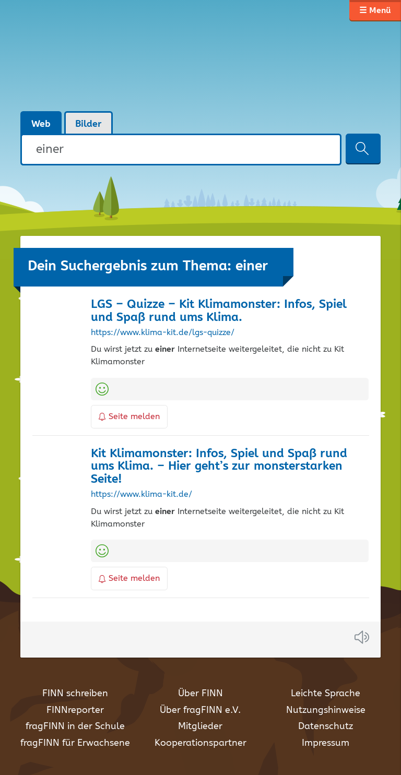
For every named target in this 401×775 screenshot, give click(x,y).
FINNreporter (75, 710)
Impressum (325, 743)
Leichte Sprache (325, 693)
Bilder (88, 124)
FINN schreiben (75, 693)
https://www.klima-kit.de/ (141, 494)
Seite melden (129, 416)
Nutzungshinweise (325, 710)
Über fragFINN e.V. (200, 710)
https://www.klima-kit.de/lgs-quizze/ (162, 333)
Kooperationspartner (200, 743)
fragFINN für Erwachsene (75, 743)
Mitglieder (200, 726)
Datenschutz (325, 726)
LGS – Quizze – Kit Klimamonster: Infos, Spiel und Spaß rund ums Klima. (219, 311)
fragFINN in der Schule (75, 726)
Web (41, 124)
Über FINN (200, 693)
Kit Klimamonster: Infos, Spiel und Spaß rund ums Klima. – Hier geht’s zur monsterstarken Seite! (219, 467)
